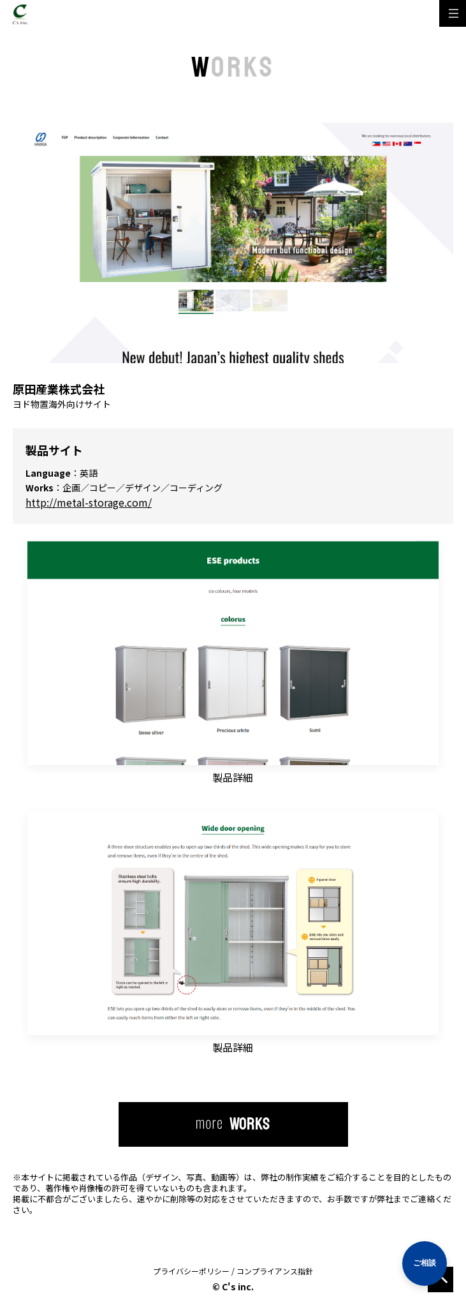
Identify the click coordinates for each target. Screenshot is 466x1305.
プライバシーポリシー (191, 1270)
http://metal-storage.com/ (88, 502)
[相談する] (424, 1263)
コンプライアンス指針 (275, 1270)
